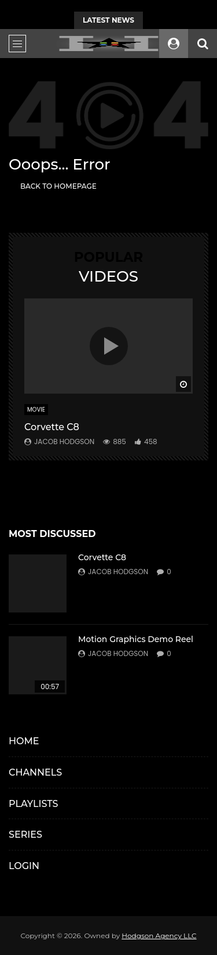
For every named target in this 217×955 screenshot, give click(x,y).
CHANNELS (35, 772)
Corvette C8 (51, 427)
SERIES (25, 834)
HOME (24, 741)
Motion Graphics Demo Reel (135, 639)
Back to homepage (58, 186)
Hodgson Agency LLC (159, 935)
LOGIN (24, 865)
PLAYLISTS (33, 803)
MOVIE (36, 409)
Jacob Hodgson (64, 441)
